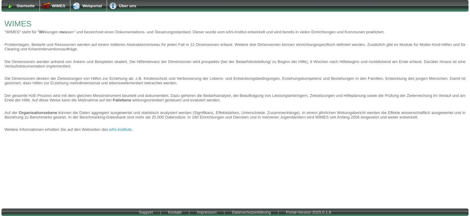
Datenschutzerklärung (251, 212)
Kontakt (175, 212)
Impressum (207, 212)
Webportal (92, 6)
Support (146, 212)
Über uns (127, 6)
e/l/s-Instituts (120, 129)
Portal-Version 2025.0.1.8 (308, 212)
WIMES (58, 6)
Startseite (25, 6)
